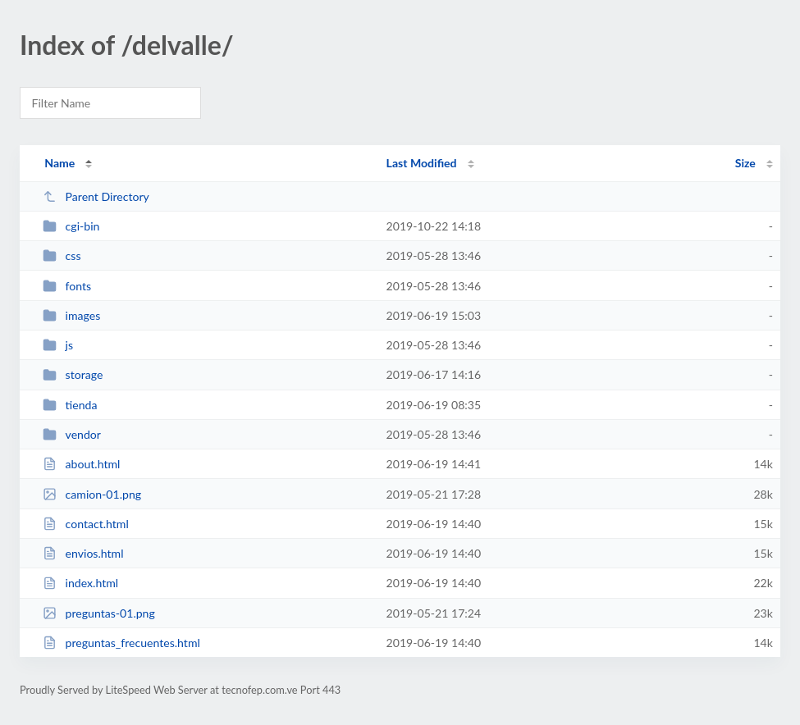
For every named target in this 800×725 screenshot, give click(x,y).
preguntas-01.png (99, 613)
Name (59, 163)
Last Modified (421, 163)
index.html (80, 583)
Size (745, 163)
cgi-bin (71, 226)
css (61, 255)
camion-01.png (92, 494)
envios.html (83, 553)
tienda (70, 405)
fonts (67, 286)
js (58, 345)
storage (73, 374)
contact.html (86, 524)
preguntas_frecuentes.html (121, 643)
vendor (72, 434)
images (71, 315)
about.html (81, 464)
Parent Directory (96, 196)
